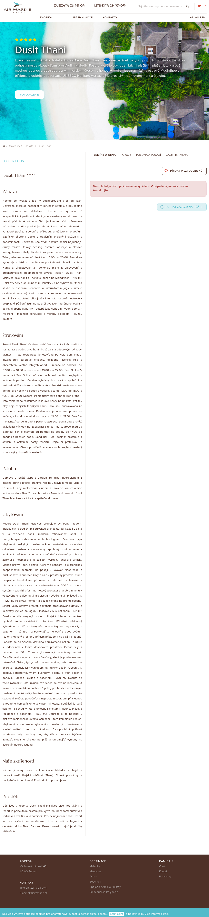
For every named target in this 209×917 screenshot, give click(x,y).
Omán (93, 876)
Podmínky (165, 876)
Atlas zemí (198, 17)
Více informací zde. (157, 914)
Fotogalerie (29, 94)
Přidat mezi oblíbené (186, 170)
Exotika (46, 17)
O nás (163, 866)
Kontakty (110, 17)
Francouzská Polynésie (104, 892)
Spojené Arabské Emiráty (105, 887)
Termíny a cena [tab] (104, 155)
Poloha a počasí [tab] (148, 155)
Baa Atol (29, 146)
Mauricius (95, 871)
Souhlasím (116, 914)
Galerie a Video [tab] (177, 155)
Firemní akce (83, 17)
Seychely (95, 881)
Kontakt (163, 871)
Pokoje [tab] (126, 155)
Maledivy (14, 146)
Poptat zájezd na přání (184, 207)
